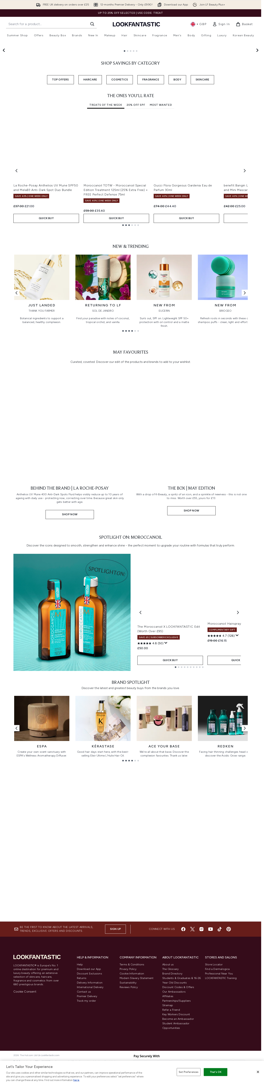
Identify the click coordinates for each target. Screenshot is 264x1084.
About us (168, 964)
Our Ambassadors (174, 991)
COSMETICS (119, 174)
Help (80, 964)
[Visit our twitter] (192, 929)
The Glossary (170, 969)
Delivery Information (89, 982)
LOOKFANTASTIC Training (221, 978)
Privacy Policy (128, 969)
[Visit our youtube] (210, 929)
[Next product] (238, 732)
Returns (81, 978)
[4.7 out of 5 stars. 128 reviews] (221, 758)
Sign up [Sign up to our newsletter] (115, 929)
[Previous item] (16, 266)
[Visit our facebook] (183, 929)
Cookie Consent (24, 991)
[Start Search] (92, 24)
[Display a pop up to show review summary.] (166, 762)
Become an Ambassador (178, 1019)
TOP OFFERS (60, 174)
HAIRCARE (90, 174)
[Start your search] (51, 24)
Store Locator (214, 964)
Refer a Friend (171, 1009)
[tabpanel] (130, 265)
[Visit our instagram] (201, 929)
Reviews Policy (129, 987)
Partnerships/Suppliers (176, 1000)
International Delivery (90, 987)
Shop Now (25, 119)
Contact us (84, 991)
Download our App (89, 969)
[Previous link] (16, 418)
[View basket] (244, 24)
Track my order (86, 1000)
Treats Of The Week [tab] (105, 200)
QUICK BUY (46, 313)
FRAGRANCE (150, 174)
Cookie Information (132, 973)
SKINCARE (202, 174)
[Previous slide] (4, 104)
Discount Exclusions (89, 973)
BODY (177, 174)
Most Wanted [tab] (161, 200)
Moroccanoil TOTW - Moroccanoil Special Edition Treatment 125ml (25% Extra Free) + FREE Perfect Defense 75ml (116, 285)
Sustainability (128, 982)
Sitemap (167, 1005)
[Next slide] (257, 104)
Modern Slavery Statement (136, 978)
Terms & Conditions (132, 964)
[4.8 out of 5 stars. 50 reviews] (150, 762)
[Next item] (245, 266)
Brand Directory (172, 973)
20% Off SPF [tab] (136, 200)
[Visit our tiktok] (219, 929)
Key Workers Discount (176, 1014)
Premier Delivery (87, 996)
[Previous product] (140, 732)
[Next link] (245, 418)
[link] (221, 24)
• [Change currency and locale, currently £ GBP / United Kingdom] (198, 24)
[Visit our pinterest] (228, 929)
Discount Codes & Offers (178, 987)
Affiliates (167, 996)
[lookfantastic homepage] (136, 24)
